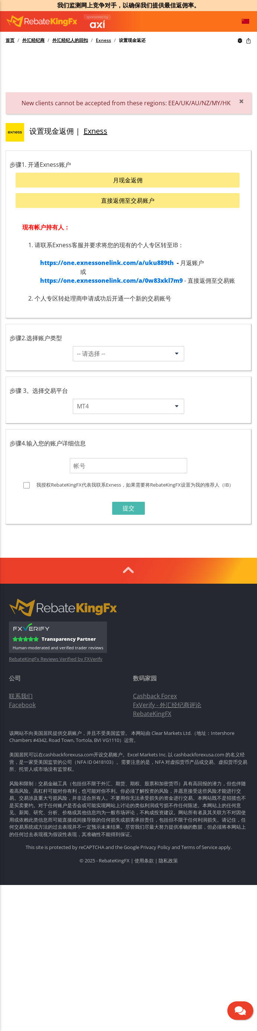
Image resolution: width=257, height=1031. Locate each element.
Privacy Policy (155, 847)
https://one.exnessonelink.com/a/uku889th (107, 263)
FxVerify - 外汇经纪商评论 (167, 705)
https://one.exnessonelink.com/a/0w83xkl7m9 (111, 280)
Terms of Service (199, 847)
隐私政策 (168, 860)
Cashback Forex (155, 696)
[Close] (241, 101)
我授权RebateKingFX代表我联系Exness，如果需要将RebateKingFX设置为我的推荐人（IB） (135, 484)
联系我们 (21, 696)
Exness (103, 40)
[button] (245, 21)
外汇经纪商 (33, 40)
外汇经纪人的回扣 (70, 40)
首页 (10, 40)
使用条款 (144, 860)
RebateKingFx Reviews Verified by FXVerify (56, 659)
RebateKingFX (152, 714)
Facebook (22, 705)
